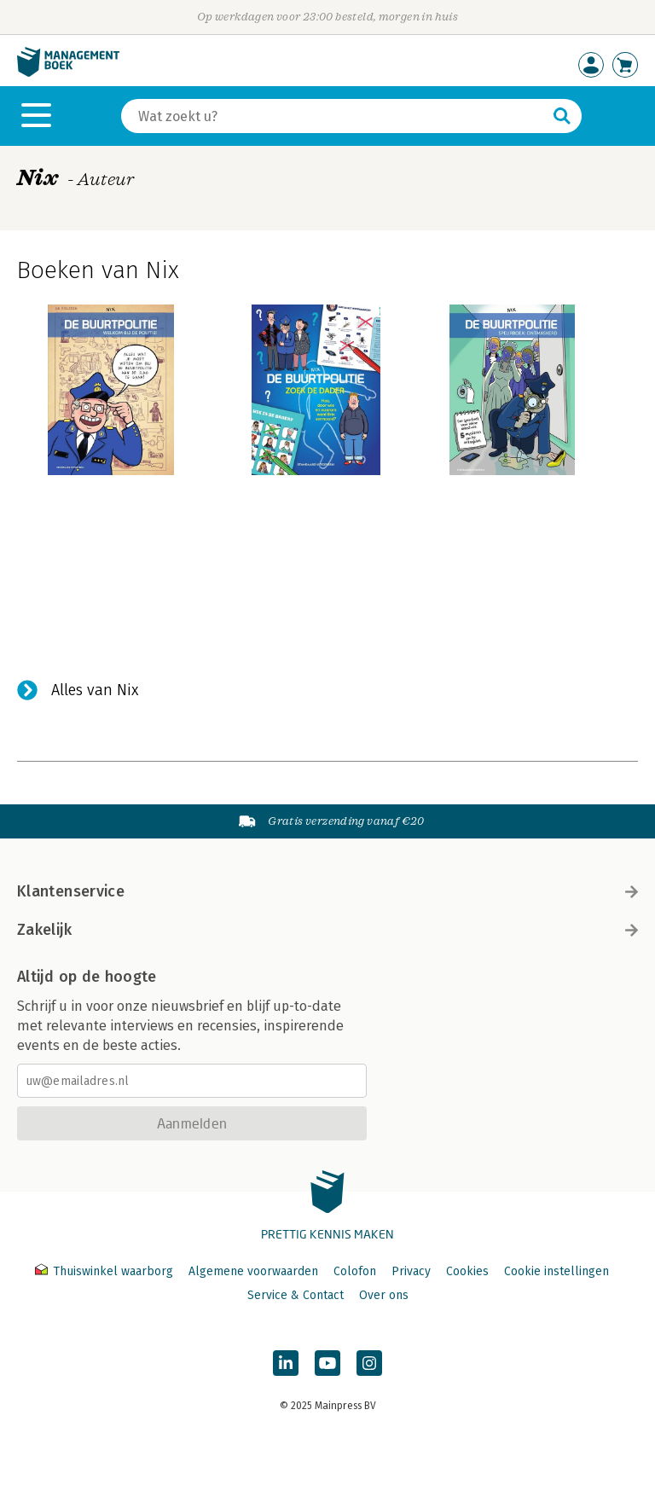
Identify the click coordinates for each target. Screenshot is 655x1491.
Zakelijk (327, 929)
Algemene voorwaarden (253, 1271)
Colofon (354, 1271)
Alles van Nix (94, 690)
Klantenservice (327, 891)
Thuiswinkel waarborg (106, 1271)
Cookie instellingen (556, 1271)
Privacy (411, 1271)
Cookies (467, 1271)
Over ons (384, 1295)
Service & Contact (295, 1295)
